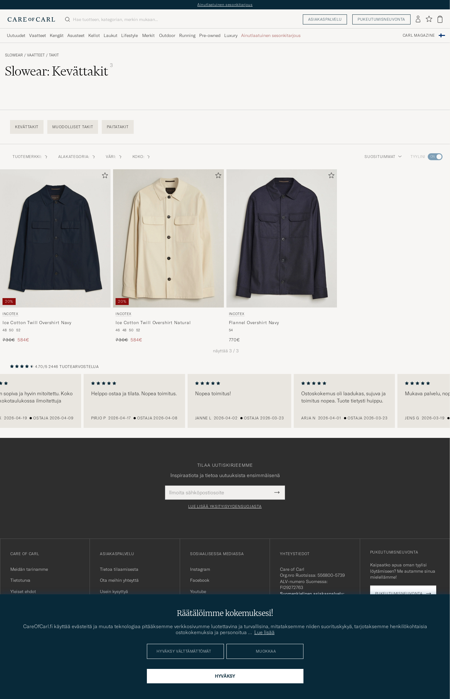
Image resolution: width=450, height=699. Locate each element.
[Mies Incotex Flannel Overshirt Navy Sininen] (281, 238)
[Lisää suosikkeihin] (104, 176)
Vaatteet (36, 55)
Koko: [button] (141, 156)
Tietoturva (20, 580)
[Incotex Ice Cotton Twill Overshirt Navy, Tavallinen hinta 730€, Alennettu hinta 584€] (55, 256)
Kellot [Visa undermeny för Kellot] (94, 35)
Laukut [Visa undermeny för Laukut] (110, 35)
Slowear (14, 55)
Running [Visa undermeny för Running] (187, 35)
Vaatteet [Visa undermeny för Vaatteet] (37, 35)
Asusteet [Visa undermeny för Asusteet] (76, 35)
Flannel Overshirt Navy (254, 322)
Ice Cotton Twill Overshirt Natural (153, 322)
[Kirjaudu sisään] (418, 19)
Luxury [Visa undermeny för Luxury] (230, 35)
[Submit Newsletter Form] (277, 492)
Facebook (199, 580)
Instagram (200, 569)
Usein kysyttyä (114, 591)
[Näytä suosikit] (429, 19)
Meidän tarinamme (29, 569)
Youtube (198, 591)
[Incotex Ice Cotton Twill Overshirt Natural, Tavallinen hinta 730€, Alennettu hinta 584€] (168, 256)
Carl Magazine (419, 35)
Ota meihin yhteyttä (119, 580)
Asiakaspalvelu (325, 19)
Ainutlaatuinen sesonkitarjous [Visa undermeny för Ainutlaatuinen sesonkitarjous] (271, 35)
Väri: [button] (114, 156)
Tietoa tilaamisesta (119, 569)
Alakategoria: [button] (77, 156)
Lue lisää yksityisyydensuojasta (224, 506)
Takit (54, 55)
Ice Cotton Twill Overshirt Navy (37, 322)
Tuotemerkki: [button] (30, 156)
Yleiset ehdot (23, 591)
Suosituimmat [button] (383, 156)
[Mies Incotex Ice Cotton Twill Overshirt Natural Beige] (168, 238)
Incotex (10, 314)
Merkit (148, 35)
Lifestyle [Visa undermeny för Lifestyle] (129, 35)
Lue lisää (264, 632)
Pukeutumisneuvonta (381, 19)
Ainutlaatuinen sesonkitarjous (224, 4)
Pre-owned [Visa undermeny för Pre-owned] (209, 35)
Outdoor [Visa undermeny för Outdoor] (167, 35)
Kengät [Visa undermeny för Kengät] (57, 35)
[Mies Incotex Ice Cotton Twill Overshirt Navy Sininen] (55, 238)
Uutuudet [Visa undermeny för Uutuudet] (16, 35)
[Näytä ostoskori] (440, 19)
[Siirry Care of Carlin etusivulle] (31, 19)
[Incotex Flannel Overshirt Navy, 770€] (281, 256)
